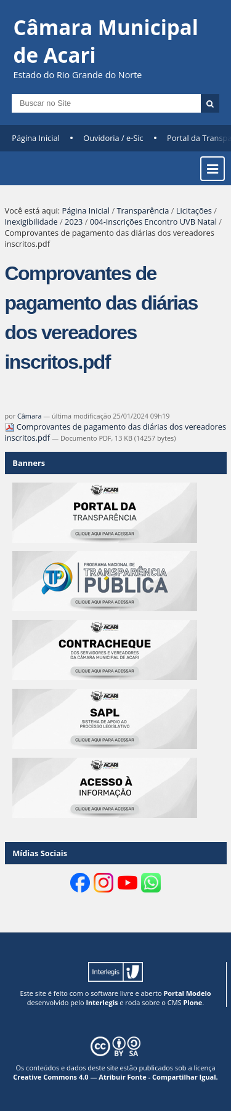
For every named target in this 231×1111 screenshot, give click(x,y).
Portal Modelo (187, 993)
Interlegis (102, 1002)
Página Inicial (36, 137)
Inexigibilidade (31, 221)
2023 (74, 221)
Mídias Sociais (39, 853)
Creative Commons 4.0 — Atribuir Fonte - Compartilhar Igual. (115, 1076)
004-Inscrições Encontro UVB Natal (153, 221)
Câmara (29, 415)
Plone (192, 1002)
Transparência (142, 210)
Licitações (194, 210)
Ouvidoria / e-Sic (113, 137)
